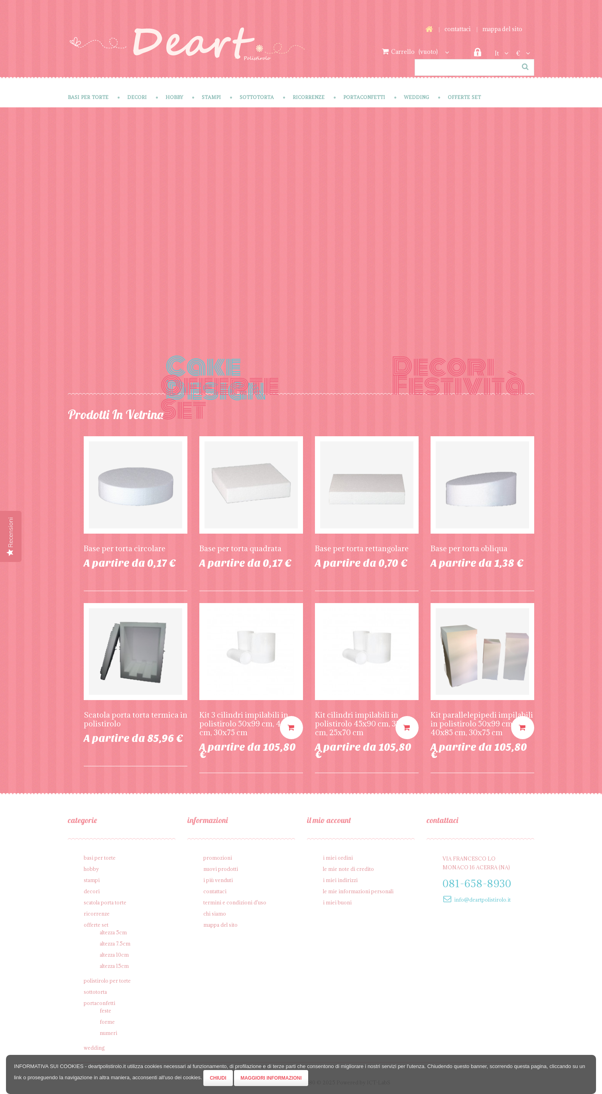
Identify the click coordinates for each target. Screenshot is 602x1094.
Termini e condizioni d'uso (234, 902)
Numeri (108, 1033)
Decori (137, 97)
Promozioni (217, 858)
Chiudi (218, 1078)
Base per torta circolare (124, 548)
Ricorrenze (309, 97)
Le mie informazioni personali (358, 891)
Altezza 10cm (114, 955)
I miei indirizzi (340, 880)
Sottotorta (257, 97)
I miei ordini (338, 858)
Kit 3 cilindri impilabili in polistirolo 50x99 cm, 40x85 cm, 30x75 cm (248, 723)
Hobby (174, 97)
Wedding (416, 97)
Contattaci (458, 29)
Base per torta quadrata (240, 548)
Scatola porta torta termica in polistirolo (135, 719)
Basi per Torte (88, 97)
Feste (105, 1010)
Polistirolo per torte (107, 980)
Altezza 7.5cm (115, 943)
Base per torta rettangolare (362, 548)
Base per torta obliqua (469, 548)
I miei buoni (337, 902)
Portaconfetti (364, 97)
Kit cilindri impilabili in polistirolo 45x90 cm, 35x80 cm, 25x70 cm (364, 723)
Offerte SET (464, 97)
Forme (107, 1022)
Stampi (211, 97)
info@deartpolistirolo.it (482, 899)
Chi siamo (214, 913)
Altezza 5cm (113, 932)
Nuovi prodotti (220, 869)
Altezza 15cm (114, 966)
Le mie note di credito (348, 869)
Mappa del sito (502, 29)
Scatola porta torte (105, 902)
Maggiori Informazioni (270, 1078)
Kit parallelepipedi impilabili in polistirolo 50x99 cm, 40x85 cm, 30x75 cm (482, 723)
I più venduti (218, 880)
